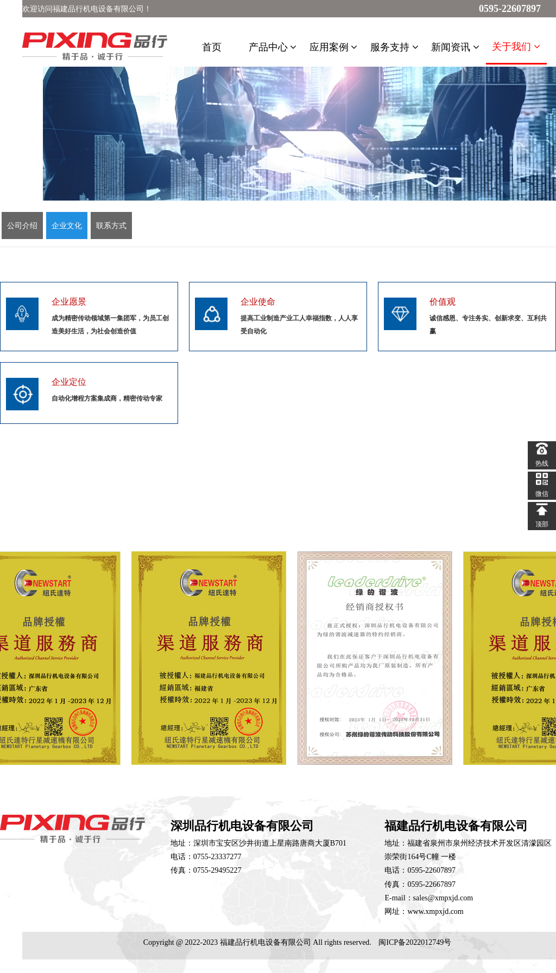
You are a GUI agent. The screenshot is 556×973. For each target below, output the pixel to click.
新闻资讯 (455, 47)
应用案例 (333, 47)
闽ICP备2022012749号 (414, 942)
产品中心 (273, 47)
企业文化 (67, 225)
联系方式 (111, 225)
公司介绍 (22, 225)
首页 (212, 47)
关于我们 (516, 46)
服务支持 (394, 47)
